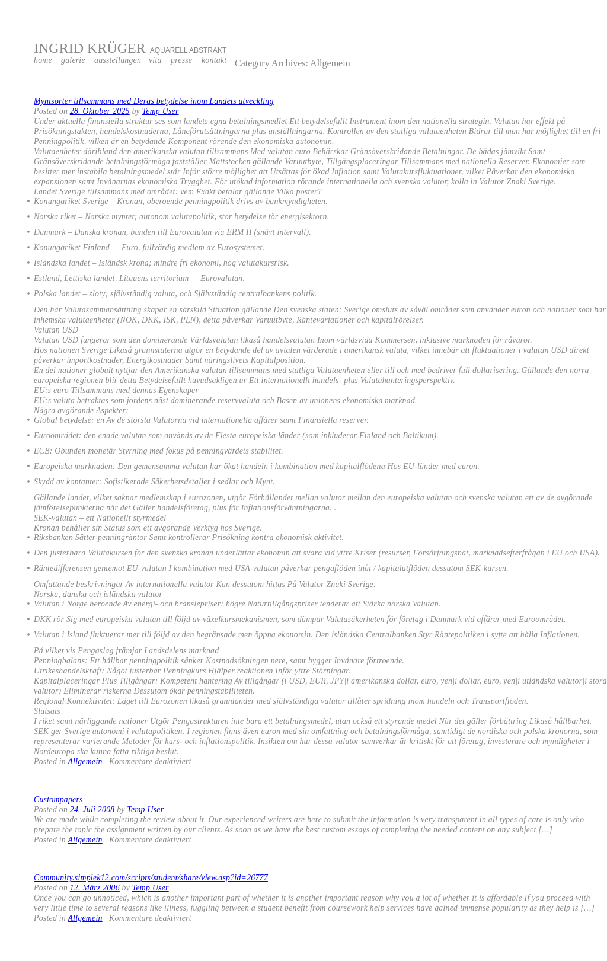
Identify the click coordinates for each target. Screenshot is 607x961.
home (43, 60)
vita (155, 60)
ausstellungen (117, 60)
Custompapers (58, 799)
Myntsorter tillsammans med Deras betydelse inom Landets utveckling (154, 101)
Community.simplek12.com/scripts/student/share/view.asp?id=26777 (151, 877)
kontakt (214, 60)
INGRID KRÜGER (90, 48)
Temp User (160, 111)
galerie (73, 60)
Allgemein (85, 761)
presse (181, 60)
